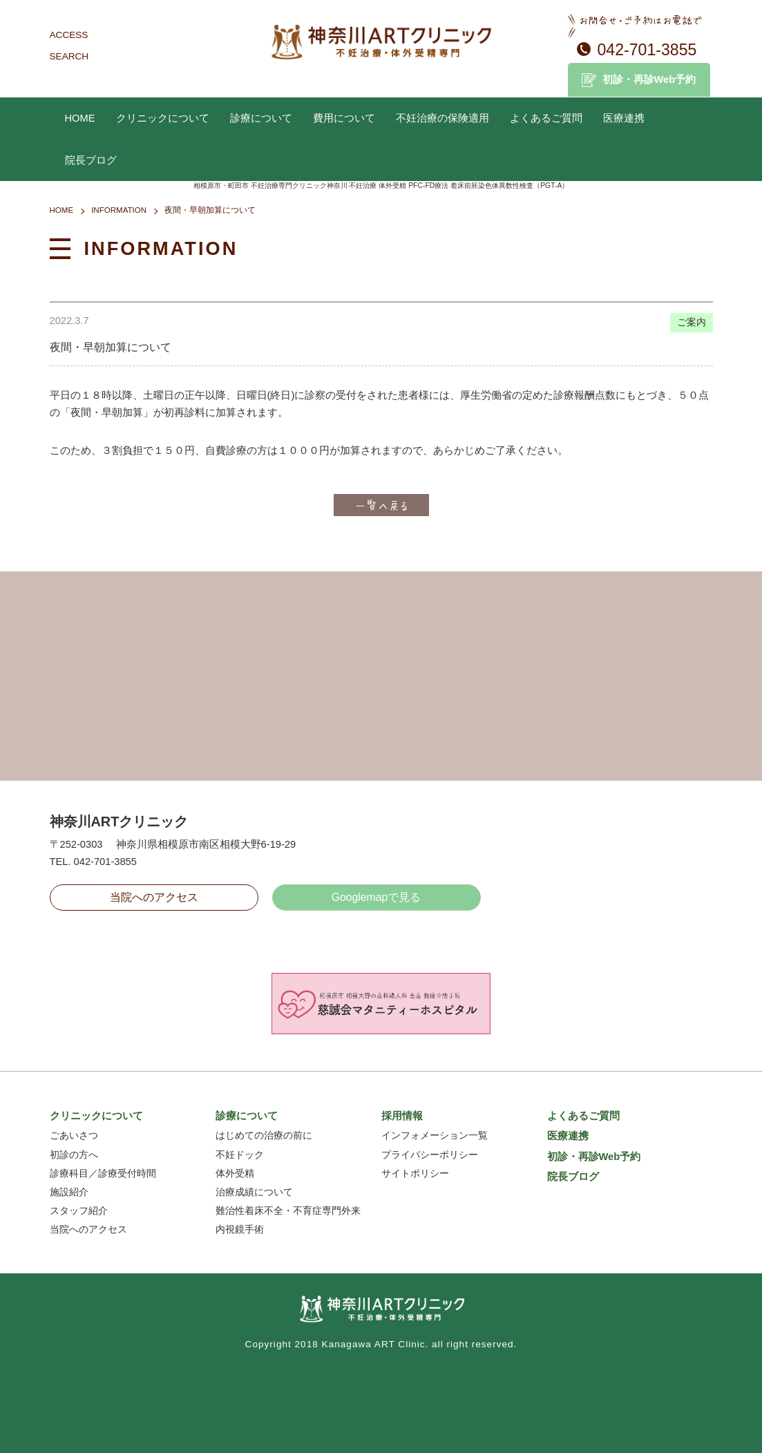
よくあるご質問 (546, 118)
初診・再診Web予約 (649, 79)
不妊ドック (240, 1155)
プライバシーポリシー (429, 1155)
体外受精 (235, 1173)
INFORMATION (118, 210)
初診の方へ (74, 1155)
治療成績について (254, 1192)
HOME (80, 118)
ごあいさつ (74, 1135)
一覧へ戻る (381, 505)
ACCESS (69, 35)
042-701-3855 (647, 50)
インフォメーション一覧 (434, 1135)
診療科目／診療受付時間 (103, 1173)
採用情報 (402, 1115)
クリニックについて (162, 118)
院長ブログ (91, 160)
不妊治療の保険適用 (442, 118)
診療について (261, 118)
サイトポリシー (415, 1173)
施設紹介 (69, 1192)
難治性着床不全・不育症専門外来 (288, 1211)
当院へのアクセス (154, 897)
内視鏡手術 (240, 1229)
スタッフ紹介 (79, 1211)
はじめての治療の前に (264, 1135)
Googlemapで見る (376, 897)
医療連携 (624, 118)
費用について (344, 118)
